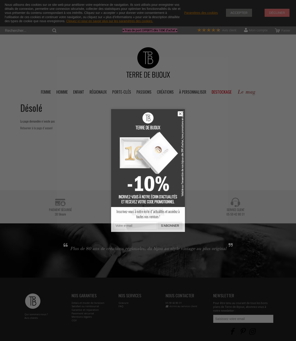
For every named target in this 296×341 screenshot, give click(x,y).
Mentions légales (82, 316)
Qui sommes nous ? (36, 314)
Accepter (239, 13)
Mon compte (258, 30)
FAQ (120, 306)
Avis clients (31, 317)
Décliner (277, 13)
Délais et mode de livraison (88, 302)
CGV (74, 320)
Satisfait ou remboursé (85, 306)
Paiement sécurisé (83, 313)
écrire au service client (183, 306)
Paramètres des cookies (201, 13)
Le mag (246, 91)
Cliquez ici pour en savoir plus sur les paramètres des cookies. (109, 21)
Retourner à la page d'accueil (36, 128)
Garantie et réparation (85, 309)
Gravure (123, 302)
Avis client (217, 30)
